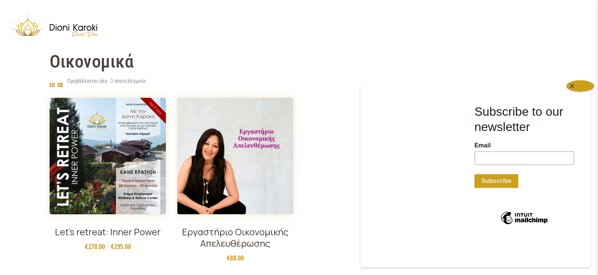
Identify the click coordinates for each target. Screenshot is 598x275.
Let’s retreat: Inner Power (108, 232)
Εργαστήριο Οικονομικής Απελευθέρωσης (235, 237)
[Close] (580, 113)
